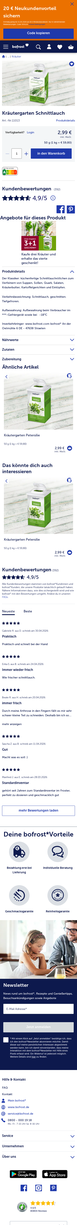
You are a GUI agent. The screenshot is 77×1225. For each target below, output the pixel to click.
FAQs (5, 597)
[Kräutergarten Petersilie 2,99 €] (38, 415)
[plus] (26, 153)
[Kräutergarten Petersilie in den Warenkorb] (69, 448)
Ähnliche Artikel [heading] (20, 367)
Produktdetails (65, 120)
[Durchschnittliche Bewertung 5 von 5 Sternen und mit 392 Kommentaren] (53, 198)
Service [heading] (38, 1135)
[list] (38, 883)
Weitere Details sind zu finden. (28, 1056)
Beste (28, 611)
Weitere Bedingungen (37, 24)
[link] (21, 47)
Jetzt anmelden (38, 1027)
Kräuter (16, 56)
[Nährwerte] (11, 171)
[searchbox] (38, 47)
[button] (7, 46)
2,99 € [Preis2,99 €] (65, 132)
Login (30, 132)
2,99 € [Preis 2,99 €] (59, 448)
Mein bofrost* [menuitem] (14, 1101)
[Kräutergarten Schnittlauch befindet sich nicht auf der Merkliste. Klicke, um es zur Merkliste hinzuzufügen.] (71, 64)
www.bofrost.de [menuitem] (15, 1107)
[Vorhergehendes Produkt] (6, 374)
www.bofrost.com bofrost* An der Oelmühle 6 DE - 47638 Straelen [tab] (36, 326)
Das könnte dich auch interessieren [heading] (27, 468)
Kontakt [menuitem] (7, 1094)
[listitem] (19, 861)
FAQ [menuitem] (5, 1087)
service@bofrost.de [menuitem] (17, 1114)
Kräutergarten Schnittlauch (33, 113)
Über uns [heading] (38, 1156)
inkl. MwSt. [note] (60, 451)
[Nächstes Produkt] (70, 374)
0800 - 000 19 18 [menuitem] (17, 1120)
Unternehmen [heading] (38, 1145)
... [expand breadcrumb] (8, 56)
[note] (38, 439)
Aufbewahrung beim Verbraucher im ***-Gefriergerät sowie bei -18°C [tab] (36, 313)
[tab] (49, 46)
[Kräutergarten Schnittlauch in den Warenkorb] (51, 153)
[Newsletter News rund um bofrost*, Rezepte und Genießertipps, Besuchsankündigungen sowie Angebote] (38, 1024)
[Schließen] (72, 4)
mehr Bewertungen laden (38, 810)
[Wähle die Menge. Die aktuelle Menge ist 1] (16, 153)
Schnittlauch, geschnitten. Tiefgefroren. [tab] (34, 299)
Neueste (8, 611)
